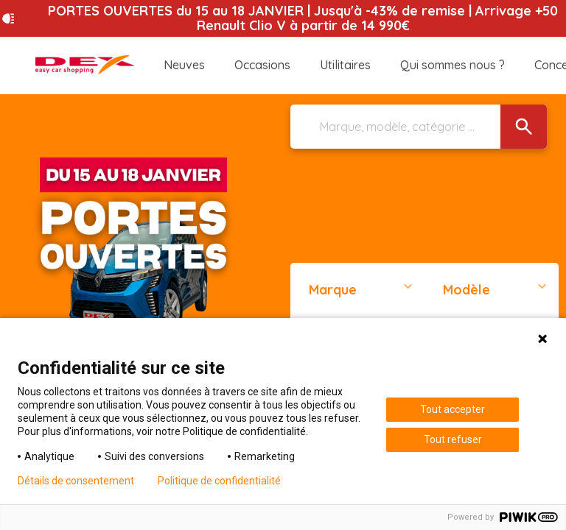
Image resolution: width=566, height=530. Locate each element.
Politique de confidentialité (219, 481)
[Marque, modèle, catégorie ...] (418, 127)
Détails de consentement (76, 481)
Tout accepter (452, 409)
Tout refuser (453, 439)
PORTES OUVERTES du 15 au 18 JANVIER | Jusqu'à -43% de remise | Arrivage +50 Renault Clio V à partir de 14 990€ (303, 18)
